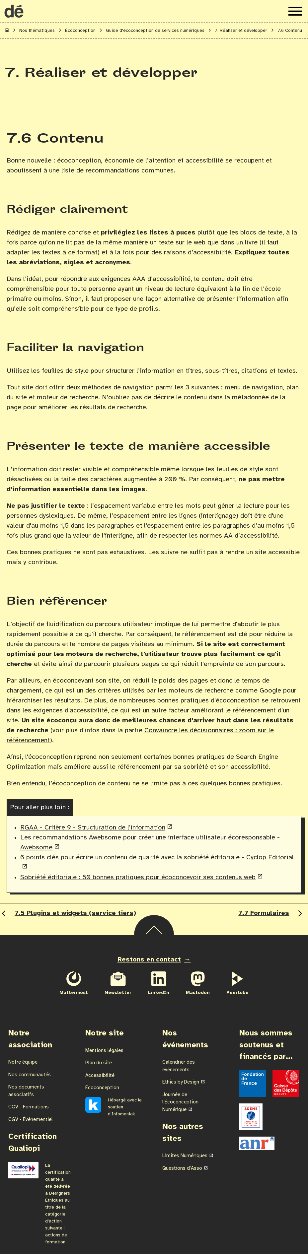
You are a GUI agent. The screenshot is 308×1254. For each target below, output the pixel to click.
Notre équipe (23, 1062)
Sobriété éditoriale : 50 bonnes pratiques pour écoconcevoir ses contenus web (138, 877)
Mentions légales (104, 1050)
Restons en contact (149, 959)
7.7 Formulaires (271, 913)
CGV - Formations (28, 1107)
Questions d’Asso (182, 1168)
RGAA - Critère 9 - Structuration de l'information (92, 827)
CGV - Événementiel (30, 1119)
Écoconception (102, 1087)
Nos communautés (29, 1075)
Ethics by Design (180, 1082)
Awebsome (36, 847)
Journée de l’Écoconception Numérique (180, 1102)
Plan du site (98, 1063)
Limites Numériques (184, 1155)
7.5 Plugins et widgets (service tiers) (68, 913)
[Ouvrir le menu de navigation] (295, 11)
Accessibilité (100, 1075)
